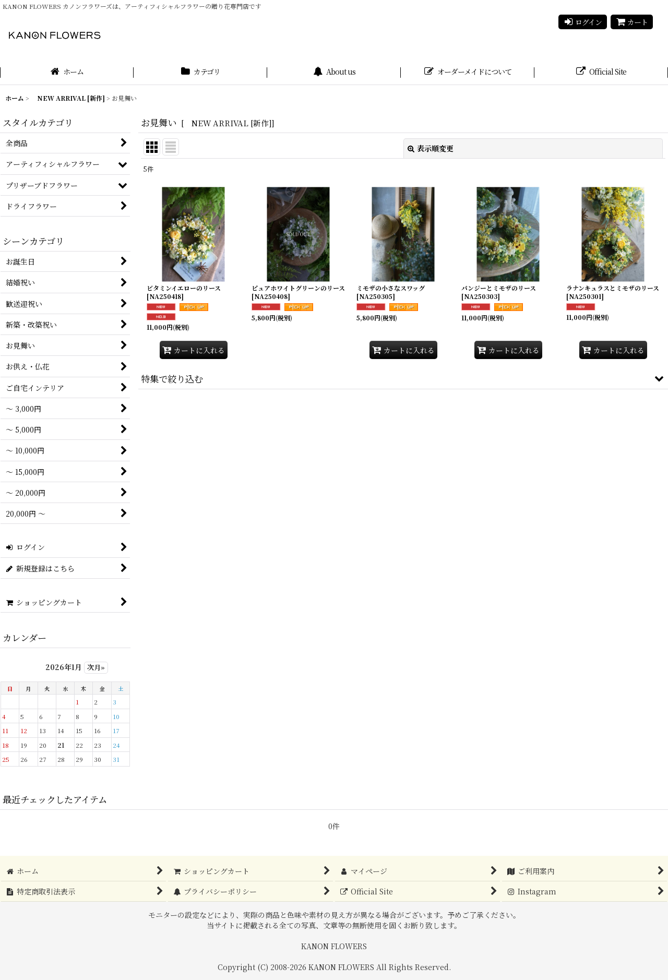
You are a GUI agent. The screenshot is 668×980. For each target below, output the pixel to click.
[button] (403, 378)
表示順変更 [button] (431, 148)
